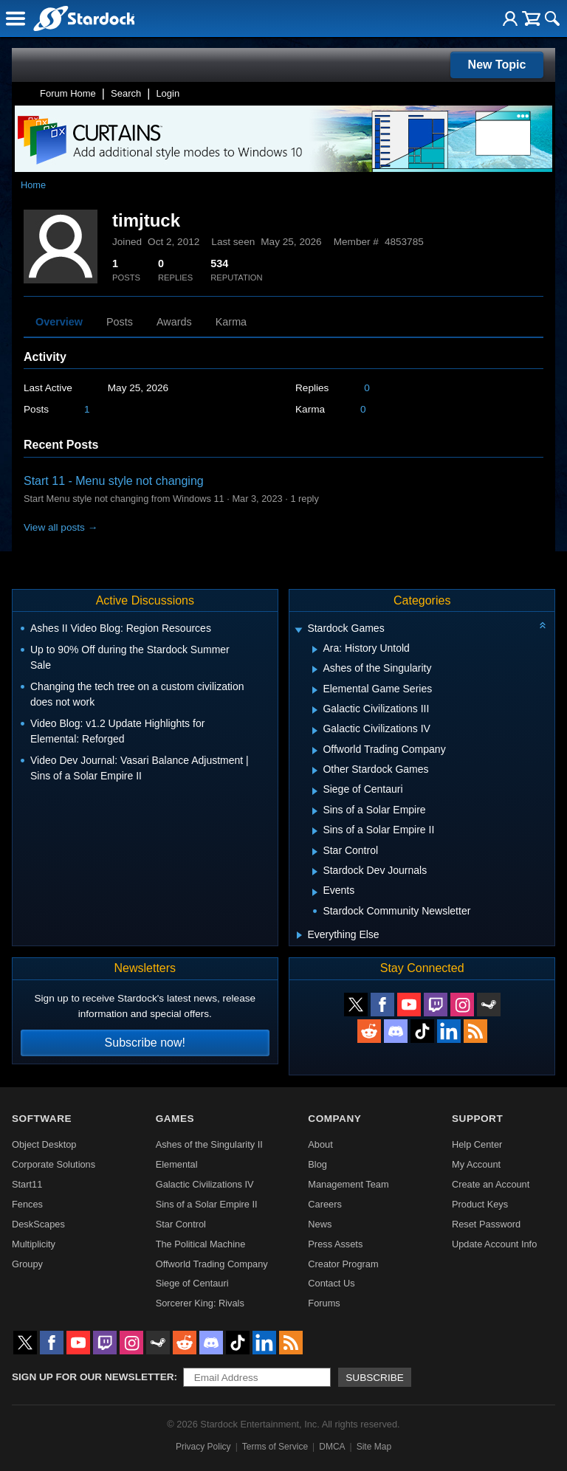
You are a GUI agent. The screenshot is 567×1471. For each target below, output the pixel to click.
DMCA (332, 1446)
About (320, 1144)
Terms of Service (275, 1446)
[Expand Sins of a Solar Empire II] (314, 831)
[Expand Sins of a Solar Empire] (314, 811)
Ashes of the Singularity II (209, 1144)
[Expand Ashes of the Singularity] (314, 669)
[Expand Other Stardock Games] (314, 770)
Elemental (177, 1164)
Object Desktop (44, 1144)
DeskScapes (38, 1224)
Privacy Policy (203, 1446)
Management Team (348, 1184)
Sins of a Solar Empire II (207, 1204)
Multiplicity (33, 1244)
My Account (476, 1164)
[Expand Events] (314, 892)
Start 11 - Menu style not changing (114, 481)
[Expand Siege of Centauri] (314, 791)
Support (477, 1118)
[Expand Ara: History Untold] (314, 649)
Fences (27, 1204)
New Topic (497, 64)
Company (334, 1118)
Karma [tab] (231, 322)
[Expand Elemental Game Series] (314, 690)
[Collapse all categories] (542, 625)
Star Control (181, 1224)
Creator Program (343, 1264)
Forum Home (68, 93)
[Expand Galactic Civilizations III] (314, 710)
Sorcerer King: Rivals (200, 1303)
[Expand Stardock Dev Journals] (314, 871)
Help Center (477, 1144)
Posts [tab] (119, 322)
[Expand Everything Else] (299, 935)
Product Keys (480, 1204)
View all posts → (60, 527)
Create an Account (490, 1184)
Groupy (27, 1264)
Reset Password (486, 1224)
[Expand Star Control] (314, 851)
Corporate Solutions (53, 1164)
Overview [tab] (59, 322)
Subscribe (375, 1377)
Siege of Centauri (192, 1283)
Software (42, 1118)
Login (167, 93)
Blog (317, 1164)
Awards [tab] (174, 322)
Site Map (374, 1446)
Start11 (27, 1184)
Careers (325, 1204)
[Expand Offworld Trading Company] (314, 750)
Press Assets (335, 1244)
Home (33, 184)
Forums (324, 1303)
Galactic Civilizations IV (205, 1184)
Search (126, 93)
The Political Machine (201, 1244)
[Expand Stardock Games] (299, 630)
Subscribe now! (145, 1042)
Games (175, 1118)
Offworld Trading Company (212, 1264)
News (319, 1224)
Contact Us (331, 1283)
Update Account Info (494, 1244)
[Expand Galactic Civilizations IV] (314, 730)
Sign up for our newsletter (93, 1376)
